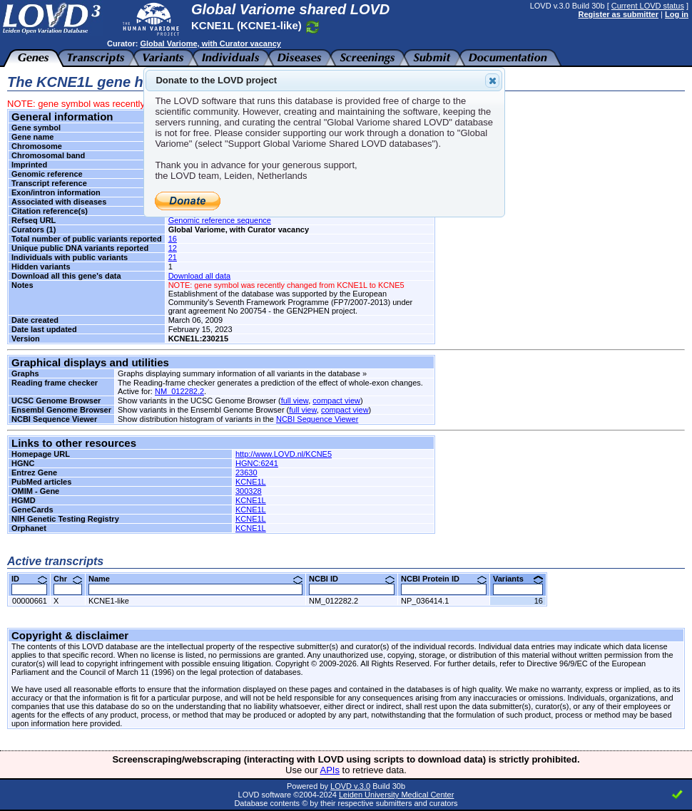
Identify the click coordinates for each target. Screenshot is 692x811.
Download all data (199, 276)
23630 (246, 472)
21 (172, 257)
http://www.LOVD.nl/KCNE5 (283, 454)
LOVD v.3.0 (350, 786)
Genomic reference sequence (219, 220)
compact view (336, 400)
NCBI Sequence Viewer (317, 419)
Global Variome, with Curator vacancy (210, 43)
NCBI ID (352, 578)
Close (491, 80)
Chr (68, 578)
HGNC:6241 (256, 463)
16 (172, 238)
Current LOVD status (647, 5)
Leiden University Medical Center (396, 794)
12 (172, 248)
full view (295, 400)
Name (195, 578)
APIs (330, 770)
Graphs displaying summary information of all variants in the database (239, 373)
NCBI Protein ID (444, 578)
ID (29, 578)
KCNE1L (250, 481)
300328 (248, 491)
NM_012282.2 (179, 391)
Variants (518, 578)
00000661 (29, 600)
